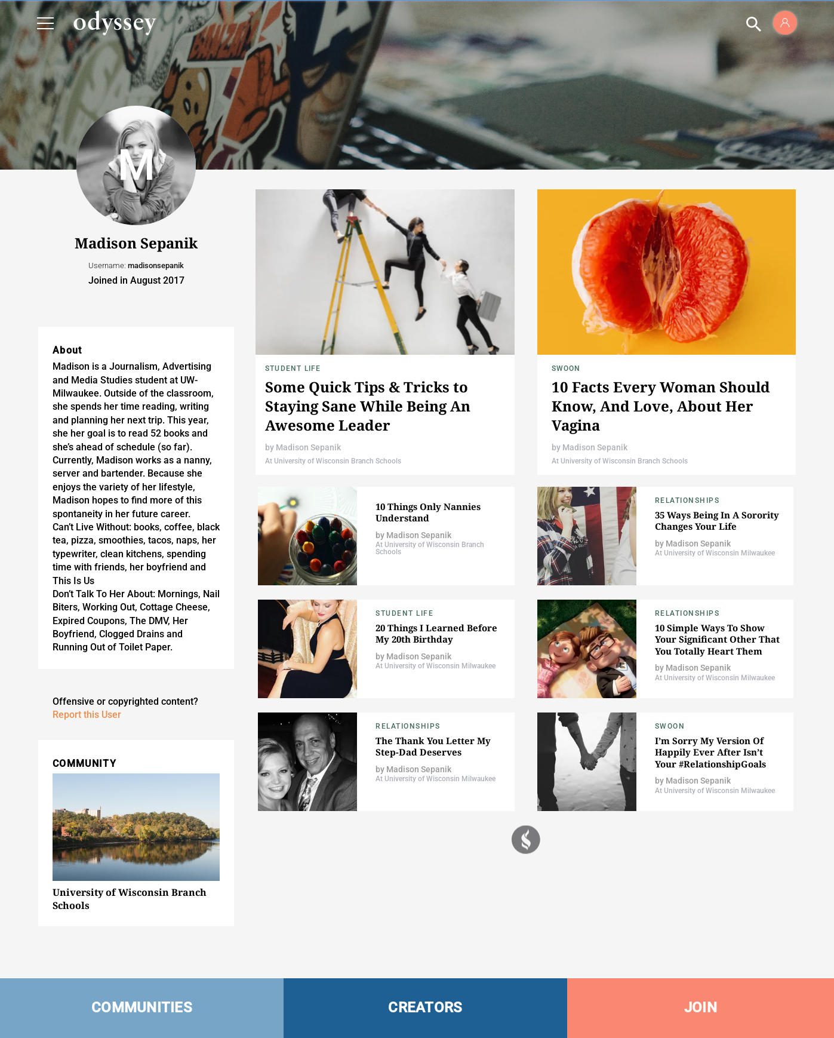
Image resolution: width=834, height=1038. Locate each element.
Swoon (566, 368)
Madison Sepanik (308, 447)
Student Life (293, 368)
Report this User (87, 714)
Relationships (687, 500)
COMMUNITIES (141, 1007)
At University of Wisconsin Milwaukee (715, 553)
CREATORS (425, 1007)
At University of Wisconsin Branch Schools (333, 461)
